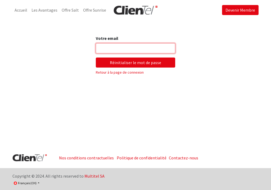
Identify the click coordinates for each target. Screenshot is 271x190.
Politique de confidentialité (141, 157)
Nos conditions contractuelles (86, 157)
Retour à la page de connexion (120, 72)
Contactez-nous (183, 157)
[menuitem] (20, 10)
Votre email (107, 38)
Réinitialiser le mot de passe (135, 62)
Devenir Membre (240, 10)
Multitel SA (94, 176)
